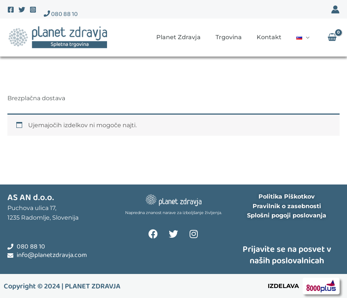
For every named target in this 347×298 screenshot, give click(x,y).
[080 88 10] (10, 247)
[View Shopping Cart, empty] (332, 37)
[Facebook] (10, 9)
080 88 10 (61, 14)
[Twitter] (22, 9)
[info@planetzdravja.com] (10, 255)
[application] (306, 37)
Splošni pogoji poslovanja (286, 215)
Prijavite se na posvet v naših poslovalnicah (286, 255)
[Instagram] (33, 9)
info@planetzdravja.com (52, 255)
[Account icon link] (335, 9)
